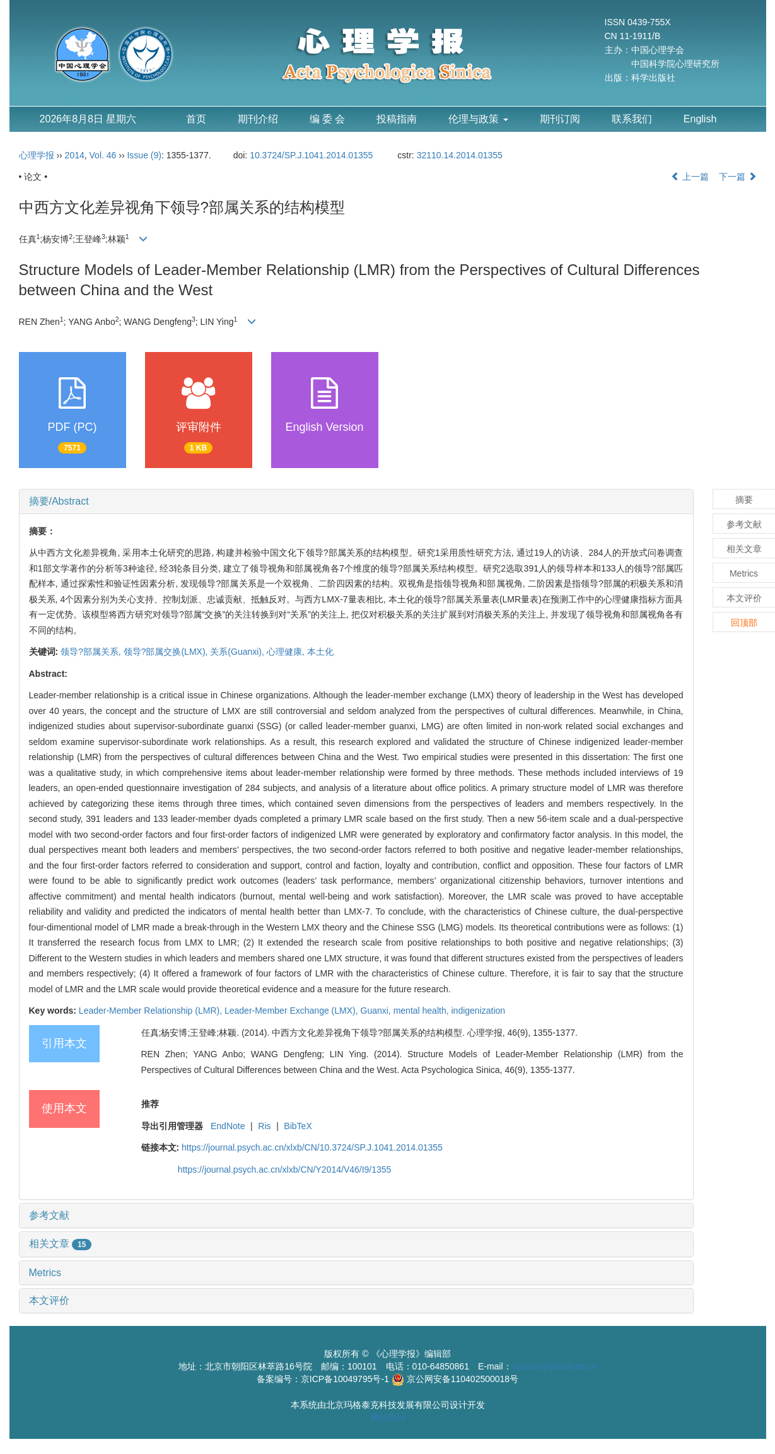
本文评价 (49, 1300)
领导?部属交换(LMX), (167, 652)
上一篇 (690, 177)
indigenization (478, 1010)
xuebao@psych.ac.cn (554, 1366)
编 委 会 (328, 119)
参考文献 (49, 1215)
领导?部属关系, (92, 652)
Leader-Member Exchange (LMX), (292, 1010)
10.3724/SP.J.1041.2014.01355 (311, 155)
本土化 (320, 652)
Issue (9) (144, 155)
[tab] (356, 501)
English (700, 119)
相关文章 (60, 1243)
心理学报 (36, 155)
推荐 (150, 1104)
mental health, (422, 1010)
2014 (74, 155)
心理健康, (287, 652)
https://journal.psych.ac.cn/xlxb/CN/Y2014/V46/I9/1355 (285, 1169)
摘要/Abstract (59, 501)
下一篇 (738, 177)
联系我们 (632, 119)
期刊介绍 (258, 119)
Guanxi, (377, 1010)
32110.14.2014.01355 (460, 155)
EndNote (228, 1126)
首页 (196, 119)
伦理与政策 (478, 119)
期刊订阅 (560, 119)
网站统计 (387, 1417)
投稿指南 (396, 119)
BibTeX (298, 1126)
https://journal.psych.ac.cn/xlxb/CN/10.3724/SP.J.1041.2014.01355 (312, 1147)
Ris (264, 1126)
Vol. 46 (103, 155)
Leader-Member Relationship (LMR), (151, 1010)
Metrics (45, 1272)
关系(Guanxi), (238, 652)
